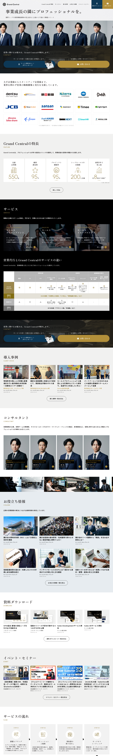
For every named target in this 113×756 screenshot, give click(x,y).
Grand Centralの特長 (47, 4)
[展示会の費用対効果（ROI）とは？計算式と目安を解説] (21, 526)
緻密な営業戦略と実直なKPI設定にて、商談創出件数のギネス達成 (43, 383)
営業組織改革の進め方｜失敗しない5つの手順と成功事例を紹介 (20, 571)
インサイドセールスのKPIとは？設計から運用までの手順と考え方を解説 (56, 571)
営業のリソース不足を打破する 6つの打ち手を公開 (43, 627)
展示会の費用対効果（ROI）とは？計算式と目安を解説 (20, 538)
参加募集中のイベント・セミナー (12, 688)
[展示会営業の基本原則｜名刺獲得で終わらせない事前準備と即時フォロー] (56, 526)
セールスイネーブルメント (10, 574)
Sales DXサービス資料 (93, 626)
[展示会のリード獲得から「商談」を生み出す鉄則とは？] (92, 526)
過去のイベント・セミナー (91, 688)
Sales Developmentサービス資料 (69, 627)
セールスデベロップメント (10, 390)
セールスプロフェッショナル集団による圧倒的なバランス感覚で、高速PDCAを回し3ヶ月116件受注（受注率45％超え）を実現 (69, 383)
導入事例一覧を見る (56, 399)
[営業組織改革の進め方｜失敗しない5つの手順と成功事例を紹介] (21, 558)
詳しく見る (56, 190)
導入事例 (65, 4)
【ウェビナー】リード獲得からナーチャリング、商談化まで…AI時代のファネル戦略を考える (42, 684)
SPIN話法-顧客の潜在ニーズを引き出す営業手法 (15, 627)
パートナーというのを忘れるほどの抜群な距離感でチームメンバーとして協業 (96, 383)
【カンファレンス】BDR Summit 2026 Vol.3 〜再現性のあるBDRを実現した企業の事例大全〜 (69, 684)
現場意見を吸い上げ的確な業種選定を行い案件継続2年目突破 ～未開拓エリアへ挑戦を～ (15, 383)
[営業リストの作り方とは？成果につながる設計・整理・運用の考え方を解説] (92, 558)
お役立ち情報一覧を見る (56, 583)
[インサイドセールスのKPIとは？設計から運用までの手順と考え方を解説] (56, 558)
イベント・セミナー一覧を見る (56, 697)
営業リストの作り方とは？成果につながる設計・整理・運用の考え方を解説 (92, 571)
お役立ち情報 (73, 4)
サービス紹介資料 (62, 630)
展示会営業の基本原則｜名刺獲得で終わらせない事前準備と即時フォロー (56, 538)
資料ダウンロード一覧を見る (56, 639)
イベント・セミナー (84, 4)
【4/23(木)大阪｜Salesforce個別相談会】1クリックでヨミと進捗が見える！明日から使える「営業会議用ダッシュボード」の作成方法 (96, 684)
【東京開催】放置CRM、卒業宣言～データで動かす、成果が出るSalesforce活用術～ (16, 684)
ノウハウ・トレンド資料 (10, 630)
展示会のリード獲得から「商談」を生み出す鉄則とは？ (92, 538)
